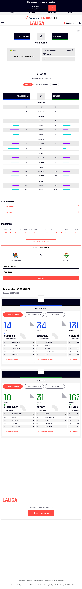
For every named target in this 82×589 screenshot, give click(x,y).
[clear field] (78, 266)
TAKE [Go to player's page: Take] (46, 355)
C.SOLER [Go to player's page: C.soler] (15, 355)
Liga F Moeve (55, 314)
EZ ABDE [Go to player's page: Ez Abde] (14, 417)
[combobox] (41, 266)
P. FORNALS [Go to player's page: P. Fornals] (15, 420)
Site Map (29, 580)
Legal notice (39, 584)
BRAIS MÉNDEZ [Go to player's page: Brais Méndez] (16, 351)
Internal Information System (15, 584)
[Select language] (69, 23)
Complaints (21, 580)
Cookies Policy (59, 584)
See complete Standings (41, 241)
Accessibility (29, 584)
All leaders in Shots (45, 360)
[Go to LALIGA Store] (41, 17)
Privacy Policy (48, 584)
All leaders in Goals (12, 360)
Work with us (49, 580)
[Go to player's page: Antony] (60, 401)
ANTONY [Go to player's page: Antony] (14, 423)
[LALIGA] (37, 23)
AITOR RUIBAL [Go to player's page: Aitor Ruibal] (16, 426)
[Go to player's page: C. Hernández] (27, 401)
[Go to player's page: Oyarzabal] (27, 329)
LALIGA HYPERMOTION (34, 314)
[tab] (13, 314)
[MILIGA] (79, 23)
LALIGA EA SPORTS (13, 314)
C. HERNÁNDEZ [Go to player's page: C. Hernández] (49, 417)
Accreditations (38, 580)
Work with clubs (59, 580)
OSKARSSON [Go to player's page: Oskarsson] (16, 348)
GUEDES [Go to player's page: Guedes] (14, 345)
